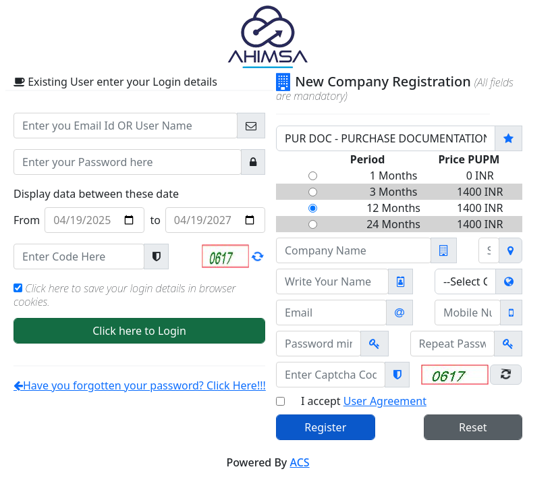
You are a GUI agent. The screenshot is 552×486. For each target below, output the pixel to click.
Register (325, 427)
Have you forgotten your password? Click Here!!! (139, 385)
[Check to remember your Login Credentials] (17, 288)
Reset (473, 427)
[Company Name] (353, 250)
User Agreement (384, 401)
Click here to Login (139, 330)
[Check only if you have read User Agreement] (280, 401)
